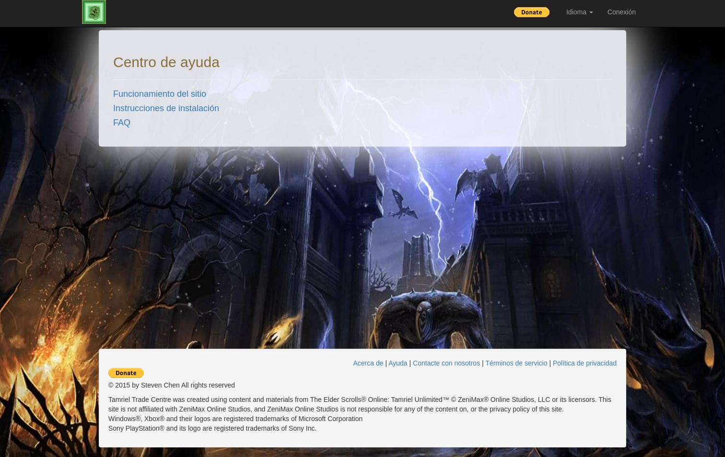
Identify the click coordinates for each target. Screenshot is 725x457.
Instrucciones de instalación (166, 108)
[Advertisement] (677, 178)
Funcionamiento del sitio (159, 94)
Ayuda (397, 363)
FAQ (121, 122)
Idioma (579, 12)
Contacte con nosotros (446, 363)
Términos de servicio (516, 363)
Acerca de (368, 363)
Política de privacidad (585, 363)
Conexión (622, 12)
